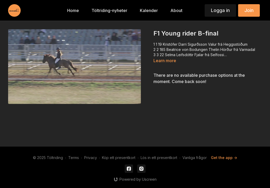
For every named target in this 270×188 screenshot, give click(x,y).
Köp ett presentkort (118, 157)
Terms (73, 157)
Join (249, 10)
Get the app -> (224, 157)
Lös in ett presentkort (159, 157)
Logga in (220, 10)
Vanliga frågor (194, 157)
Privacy (90, 157)
